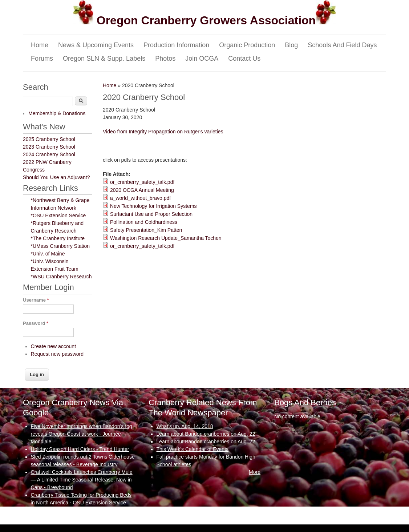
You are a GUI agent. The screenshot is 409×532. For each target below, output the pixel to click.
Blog (291, 45)
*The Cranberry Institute (58, 238)
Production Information (176, 45)
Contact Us (244, 58)
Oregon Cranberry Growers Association (204, 20)
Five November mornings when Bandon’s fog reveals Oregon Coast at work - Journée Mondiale (81, 433)
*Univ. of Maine (48, 254)
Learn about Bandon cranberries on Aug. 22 (206, 434)
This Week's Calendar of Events (193, 449)
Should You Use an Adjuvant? (56, 177)
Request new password (57, 354)
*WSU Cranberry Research (61, 276)
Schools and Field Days (342, 45)
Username (36, 300)
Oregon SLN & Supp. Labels (104, 58)
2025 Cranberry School (49, 139)
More (129, 510)
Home (39, 45)
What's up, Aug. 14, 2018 (185, 426)
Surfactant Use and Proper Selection (151, 214)
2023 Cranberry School (49, 147)
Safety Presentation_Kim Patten (146, 230)
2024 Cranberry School (49, 154)
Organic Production (247, 45)
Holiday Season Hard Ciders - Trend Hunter (80, 449)
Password (35, 323)
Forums (42, 58)
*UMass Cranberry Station (60, 246)
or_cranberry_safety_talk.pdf (142, 182)
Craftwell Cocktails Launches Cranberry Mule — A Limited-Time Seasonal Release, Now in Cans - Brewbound (82, 479)
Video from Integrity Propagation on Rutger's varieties (163, 131)
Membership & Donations (56, 113)
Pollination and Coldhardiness (143, 222)
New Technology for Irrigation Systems (153, 206)
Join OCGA (201, 58)
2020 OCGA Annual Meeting (142, 190)
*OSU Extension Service (58, 215)
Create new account (53, 346)
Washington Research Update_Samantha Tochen (166, 238)
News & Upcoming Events (96, 45)
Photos (165, 58)
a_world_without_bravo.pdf (140, 198)
